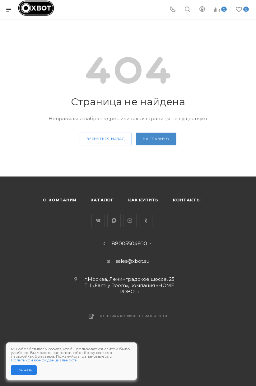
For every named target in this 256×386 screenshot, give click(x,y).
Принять (24, 370)
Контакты (187, 199)
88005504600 (129, 243)
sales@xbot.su (132, 261)
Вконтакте (98, 220)
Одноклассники (145, 220)
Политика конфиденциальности (133, 316)
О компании (59, 199)
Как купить (143, 199)
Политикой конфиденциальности (44, 360)
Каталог (102, 199)
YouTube (130, 220)
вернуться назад (105, 139)
